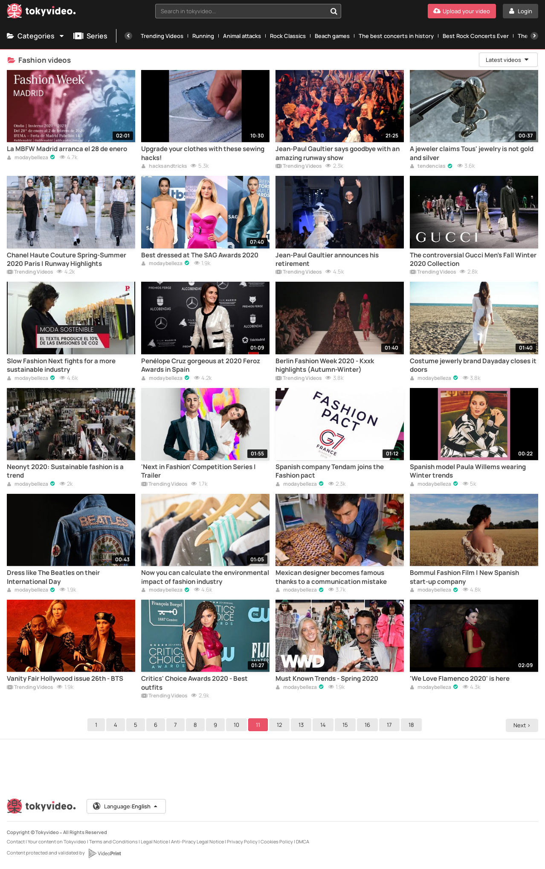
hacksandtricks (164, 166)
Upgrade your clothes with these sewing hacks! (202, 153)
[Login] (520, 11)
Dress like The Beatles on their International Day (53, 577)
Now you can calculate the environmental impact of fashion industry (205, 577)
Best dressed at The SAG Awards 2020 (199, 255)
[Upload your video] (462, 11)
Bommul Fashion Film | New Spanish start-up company (464, 577)
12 (280, 725)
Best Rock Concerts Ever (476, 36)
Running (203, 36)
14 (324, 725)
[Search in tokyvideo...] (334, 11)
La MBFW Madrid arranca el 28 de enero (67, 149)
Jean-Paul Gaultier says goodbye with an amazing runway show (337, 153)
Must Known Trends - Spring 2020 (326, 678)
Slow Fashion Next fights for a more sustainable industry (61, 365)
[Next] (534, 36)
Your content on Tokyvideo (57, 841)
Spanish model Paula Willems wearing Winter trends (468, 471)
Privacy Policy (242, 841)
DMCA (302, 841)
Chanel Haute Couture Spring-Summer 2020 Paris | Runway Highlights (66, 259)
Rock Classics (288, 36)
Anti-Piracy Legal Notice (197, 841)
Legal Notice (154, 841)
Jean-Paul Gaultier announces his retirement (327, 259)
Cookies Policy (277, 841)
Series (90, 36)
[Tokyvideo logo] (41, 12)
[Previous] (128, 36)
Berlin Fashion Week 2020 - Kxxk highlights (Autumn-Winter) (324, 365)
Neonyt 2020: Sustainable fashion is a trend (65, 471)
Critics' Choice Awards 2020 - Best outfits (194, 682)
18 (412, 725)
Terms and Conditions (113, 841)
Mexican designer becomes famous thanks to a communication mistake (331, 577)
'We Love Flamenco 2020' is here (460, 678)
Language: (126, 806)
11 (259, 725)
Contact (16, 841)
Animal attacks (242, 36)
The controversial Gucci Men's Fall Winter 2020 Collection (473, 259)
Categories (36, 36)
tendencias (428, 166)
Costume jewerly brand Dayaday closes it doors (473, 365)
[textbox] (241, 11)
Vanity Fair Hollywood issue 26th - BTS (65, 678)
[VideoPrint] (104, 853)
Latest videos (507, 60)
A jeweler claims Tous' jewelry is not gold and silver (471, 153)
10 (238, 725)
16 (368, 725)
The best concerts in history (396, 36)
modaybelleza (27, 158)
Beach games (332, 36)
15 (346, 725)
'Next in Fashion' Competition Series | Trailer (198, 471)
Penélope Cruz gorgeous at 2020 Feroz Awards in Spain (200, 365)
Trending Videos (162, 36)
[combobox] (248, 11)
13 (302, 725)
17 (390, 725)
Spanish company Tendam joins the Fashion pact (329, 471)
